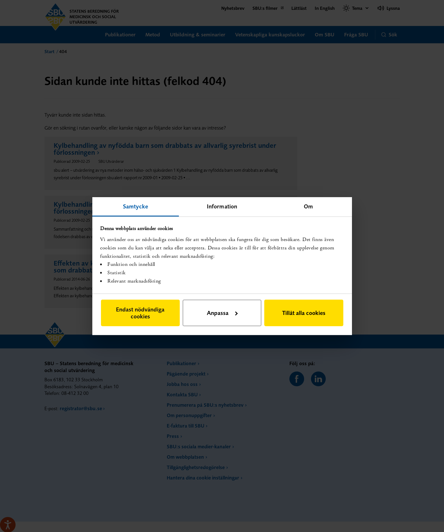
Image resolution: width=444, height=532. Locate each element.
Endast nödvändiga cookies (140, 312)
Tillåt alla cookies (303, 313)
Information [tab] (222, 206)
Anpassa (222, 313)
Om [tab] (308, 206)
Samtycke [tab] (135, 206)
